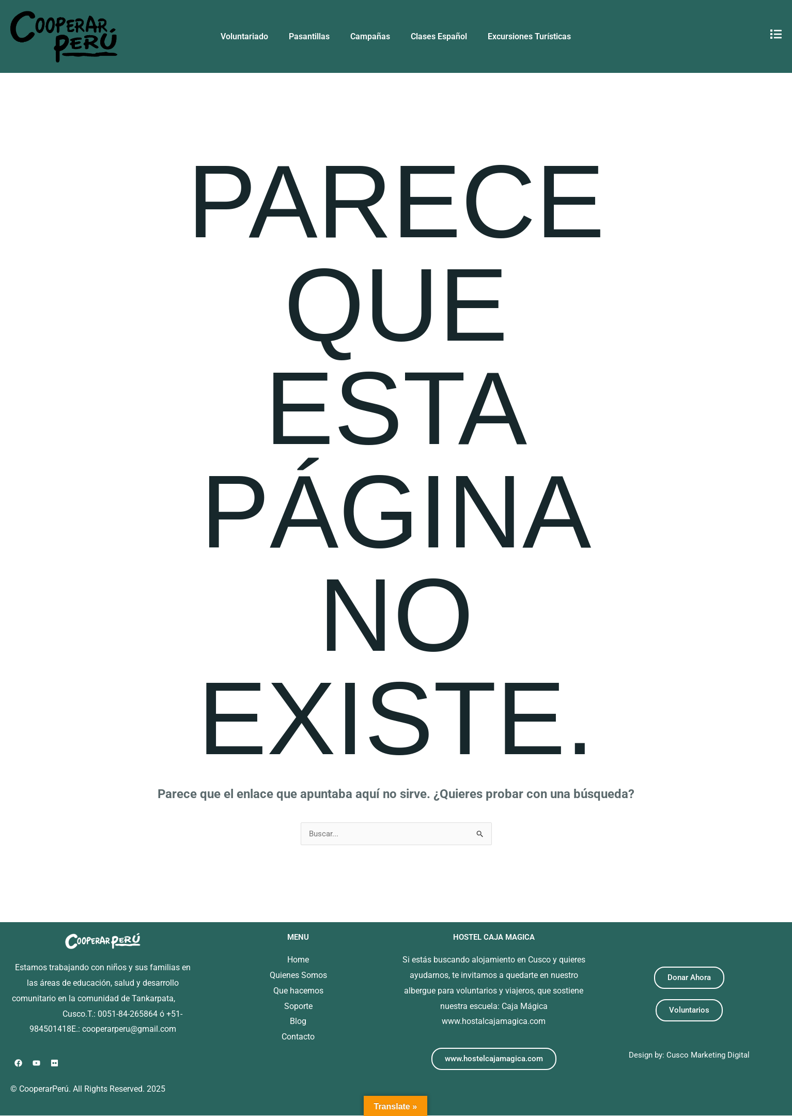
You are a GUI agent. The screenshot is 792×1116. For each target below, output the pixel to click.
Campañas (370, 36)
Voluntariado (244, 36)
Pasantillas (309, 36)
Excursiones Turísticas (529, 36)
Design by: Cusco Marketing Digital (689, 1055)
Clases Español (439, 36)
